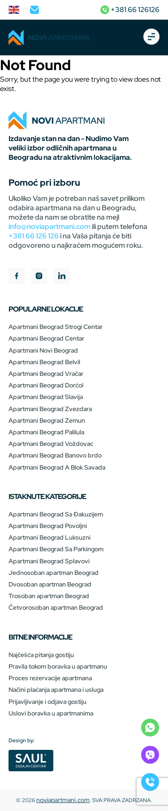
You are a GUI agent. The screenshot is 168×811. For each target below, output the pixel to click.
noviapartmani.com (63, 800)
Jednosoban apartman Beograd (54, 573)
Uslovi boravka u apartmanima (51, 713)
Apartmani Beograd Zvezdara (50, 409)
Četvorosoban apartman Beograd (56, 607)
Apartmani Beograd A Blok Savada (57, 467)
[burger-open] (151, 37)
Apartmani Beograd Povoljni (48, 526)
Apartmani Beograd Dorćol (46, 385)
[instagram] (39, 277)
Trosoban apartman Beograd (49, 596)
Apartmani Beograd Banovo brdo (55, 455)
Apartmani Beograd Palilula (46, 432)
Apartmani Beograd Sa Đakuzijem (56, 514)
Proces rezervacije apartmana (50, 678)
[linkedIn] (61, 277)
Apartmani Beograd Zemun (47, 420)
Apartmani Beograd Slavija (46, 397)
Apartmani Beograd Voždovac (51, 444)
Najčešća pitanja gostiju (41, 655)
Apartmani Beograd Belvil (44, 362)
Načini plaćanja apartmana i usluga (56, 690)
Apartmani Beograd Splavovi (49, 561)
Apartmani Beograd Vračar (46, 374)
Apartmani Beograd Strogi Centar (56, 327)
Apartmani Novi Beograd (43, 350)
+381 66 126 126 (34, 236)
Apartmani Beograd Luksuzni (49, 537)
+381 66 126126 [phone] (129, 9)
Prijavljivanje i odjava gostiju (47, 702)
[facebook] (17, 277)
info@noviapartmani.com (49, 226)
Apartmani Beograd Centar (46, 338)
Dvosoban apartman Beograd (50, 584)
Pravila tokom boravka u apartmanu (58, 666)
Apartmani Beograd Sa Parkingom (56, 549)
